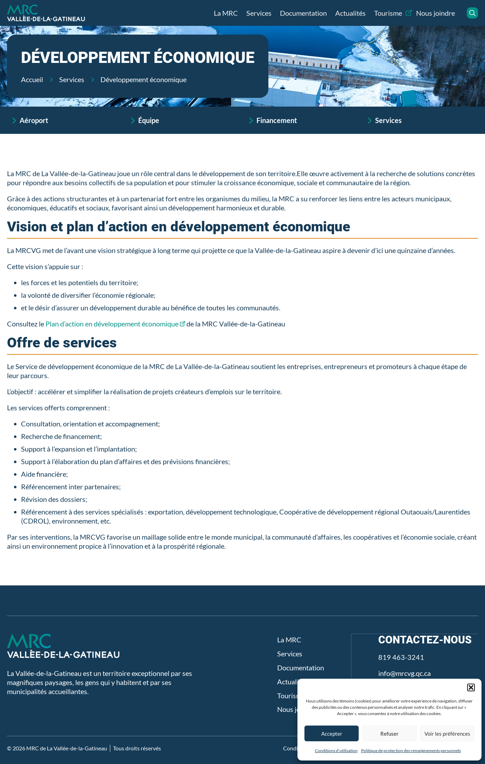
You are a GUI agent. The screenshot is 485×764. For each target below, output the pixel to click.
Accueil (32, 79)
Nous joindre (435, 13)
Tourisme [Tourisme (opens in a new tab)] (388, 13)
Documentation (303, 13)
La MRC (226, 13)
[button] (471, 687)
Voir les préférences (447, 733)
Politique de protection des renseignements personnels (411, 750)
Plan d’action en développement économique (111, 323)
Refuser (389, 733)
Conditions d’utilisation (336, 750)
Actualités (350, 13)
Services (259, 13)
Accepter (331, 733)
